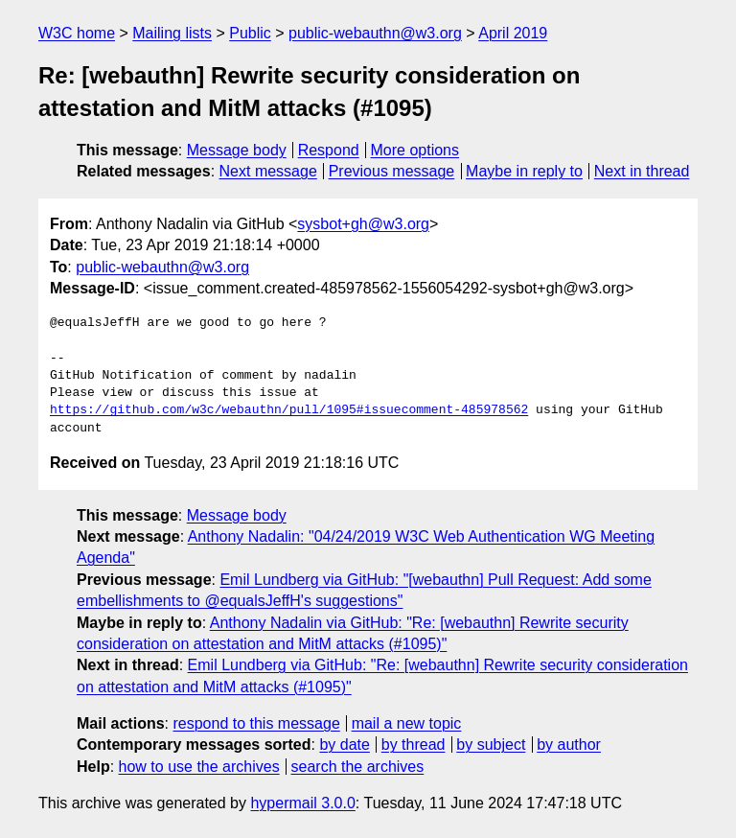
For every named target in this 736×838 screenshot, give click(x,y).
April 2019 (512, 33)
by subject (490, 744)
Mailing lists (172, 33)
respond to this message (255, 723)
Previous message (392, 171)
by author (569, 744)
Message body (237, 150)
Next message (268, 171)
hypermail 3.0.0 (302, 803)
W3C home (76, 33)
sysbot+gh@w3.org (363, 224)
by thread (413, 744)
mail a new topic (407, 723)
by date (344, 744)
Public (250, 33)
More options (415, 150)
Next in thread (642, 171)
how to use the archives (199, 766)
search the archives (358, 766)
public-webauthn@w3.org (375, 33)
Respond (328, 150)
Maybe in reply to (524, 171)
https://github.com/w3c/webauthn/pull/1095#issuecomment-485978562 (289, 410)
